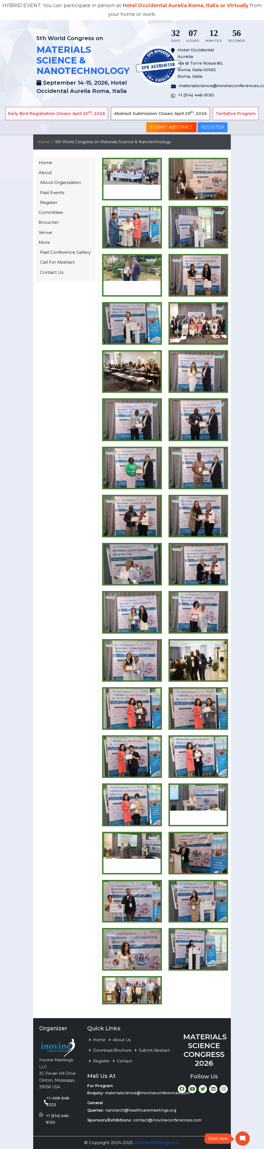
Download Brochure (112, 1050)
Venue (45, 232)
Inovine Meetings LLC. (157, 1142)
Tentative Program (236, 113)
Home (43, 141)
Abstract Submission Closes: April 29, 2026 (160, 113)
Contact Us (51, 272)
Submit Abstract (171, 127)
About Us (122, 1039)
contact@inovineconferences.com (167, 1120)
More (44, 242)
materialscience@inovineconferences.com (147, 1092)
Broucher (49, 222)
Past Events (52, 192)
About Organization (60, 182)
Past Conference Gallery (65, 252)
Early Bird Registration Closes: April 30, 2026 (56, 113)
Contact (124, 1061)
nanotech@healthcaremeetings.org (140, 1110)
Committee (51, 212)
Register (212, 127)
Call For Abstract (57, 262)
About (45, 172)
